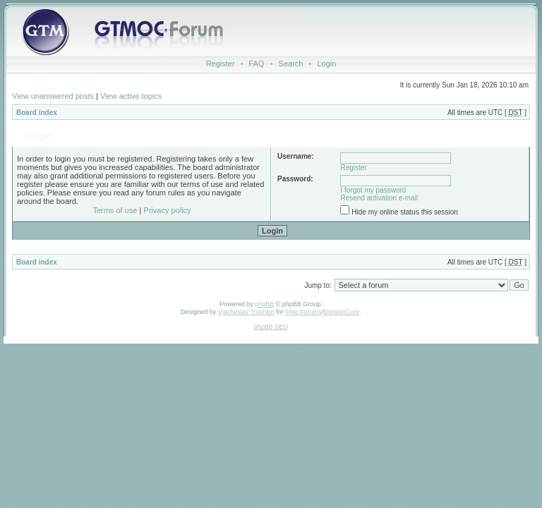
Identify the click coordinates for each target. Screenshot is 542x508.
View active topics (131, 96)
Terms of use (114, 210)
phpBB (264, 304)
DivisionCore (341, 311)
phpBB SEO (271, 326)
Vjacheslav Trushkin (246, 311)
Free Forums (303, 311)
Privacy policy (167, 210)
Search (291, 63)
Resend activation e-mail (379, 198)
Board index (36, 112)
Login (326, 63)
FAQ (257, 63)
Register (220, 63)
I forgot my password (373, 190)
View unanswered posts (53, 96)
